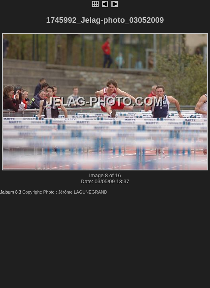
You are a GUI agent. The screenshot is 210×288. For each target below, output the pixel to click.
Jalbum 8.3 (10, 192)
